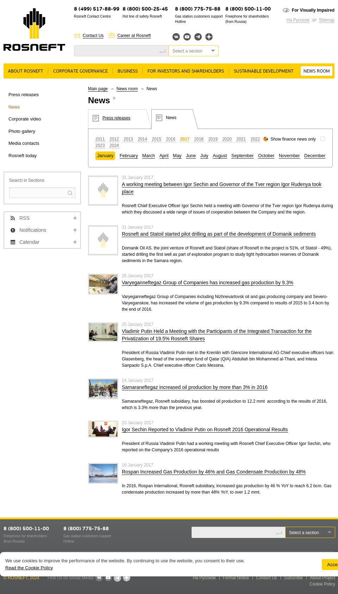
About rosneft (25, 71)
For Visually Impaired (313, 10)
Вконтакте (176, 37)
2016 (170, 139)
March (148, 155)
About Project (322, 577)
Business (128, 71)
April (164, 155)
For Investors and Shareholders (186, 71)
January (105, 155)
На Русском (298, 20)
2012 (114, 139)
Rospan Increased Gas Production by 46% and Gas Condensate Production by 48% (214, 472)
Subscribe (293, 577)
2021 (241, 139)
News (14, 107)
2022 (255, 139)
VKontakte (99, 578)
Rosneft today (22, 155)
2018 (199, 139)
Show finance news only (293, 139)
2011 (100, 139)
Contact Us (93, 35)
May (177, 155)
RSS (24, 218)
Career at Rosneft (134, 35)
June (191, 155)
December (314, 155)
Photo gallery (21, 131)
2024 (114, 145)
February (129, 155)
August (220, 155)
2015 (156, 139)
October (266, 155)
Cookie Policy (322, 584)
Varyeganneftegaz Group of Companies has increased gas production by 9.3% (207, 282)
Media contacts (23, 143)
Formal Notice (236, 577)
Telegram (198, 37)
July (204, 155)
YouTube (187, 37)
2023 (100, 145)
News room (316, 71)
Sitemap (326, 20)
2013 (128, 139)
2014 (142, 139)
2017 (184, 139)
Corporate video (24, 119)
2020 (227, 139)
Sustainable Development (263, 71)
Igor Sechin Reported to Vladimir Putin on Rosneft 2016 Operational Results (205, 429)
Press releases (23, 94)
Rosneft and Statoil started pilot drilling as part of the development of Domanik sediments (219, 234)
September (242, 155)
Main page (98, 88)
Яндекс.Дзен (209, 37)
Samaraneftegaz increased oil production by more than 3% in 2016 (195, 387)
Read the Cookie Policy (29, 567)
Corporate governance (80, 71)
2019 (213, 139)
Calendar (29, 242)
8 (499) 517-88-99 (96, 9)
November (289, 155)
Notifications (32, 230)
